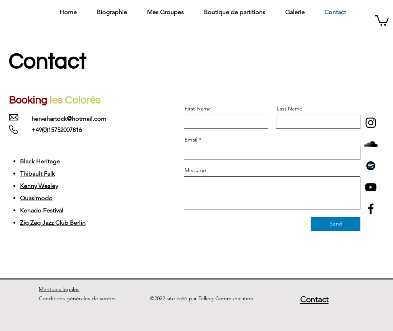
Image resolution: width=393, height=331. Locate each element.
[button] (382, 20)
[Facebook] (371, 209)
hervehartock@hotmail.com (68, 118)
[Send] (335, 224)
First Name (198, 108)
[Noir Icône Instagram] (371, 123)
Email (191, 139)
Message (195, 170)
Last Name (289, 108)
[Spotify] (371, 166)
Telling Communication (225, 298)
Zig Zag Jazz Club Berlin (53, 222)
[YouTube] (371, 187)
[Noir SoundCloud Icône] (371, 144)
